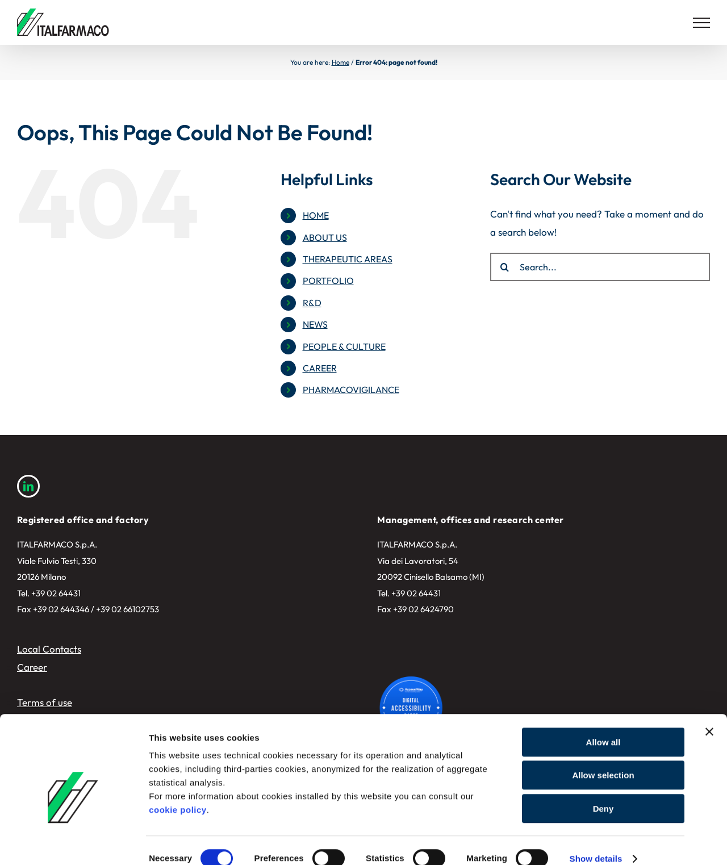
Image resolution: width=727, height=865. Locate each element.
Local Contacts (49, 649)
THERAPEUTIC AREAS (347, 259)
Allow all (603, 726)
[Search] (504, 267)
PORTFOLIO (328, 280)
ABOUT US (325, 237)
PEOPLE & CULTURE (344, 346)
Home (340, 62)
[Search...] (600, 267)
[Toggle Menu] (701, 23)
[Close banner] (709, 716)
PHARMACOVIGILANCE (351, 389)
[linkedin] (28, 486)
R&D (312, 302)
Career (32, 667)
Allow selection (603, 759)
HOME (316, 215)
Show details (596, 842)
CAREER (320, 368)
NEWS (315, 324)
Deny (603, 792)
